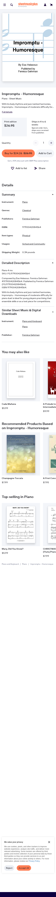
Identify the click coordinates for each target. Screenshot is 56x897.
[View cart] (51, 4)
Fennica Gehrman (31, 218)
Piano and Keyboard (10, 564)
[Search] (11, 4)
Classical (26, 210)
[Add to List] (19, 168)
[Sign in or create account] (45, 4)
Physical (26, 235)
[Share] (39, 168)
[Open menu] (4, 4)
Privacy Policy (34, 861)
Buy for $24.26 (18, 153)
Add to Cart (45, 153)
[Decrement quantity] (36, 143)
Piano (24, 564)
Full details (7, 112)
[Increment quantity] (51, 143)
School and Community (33, 244)
